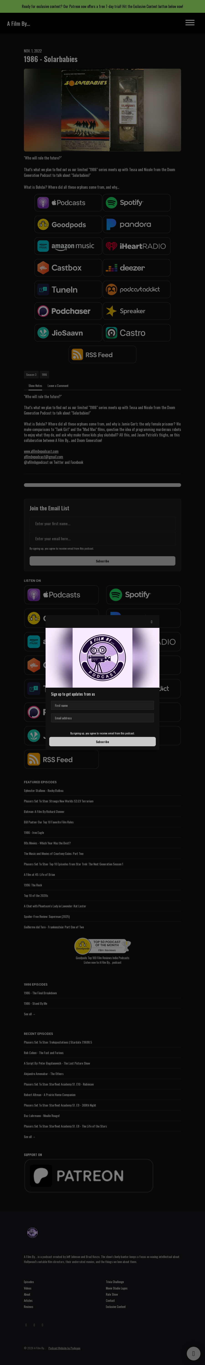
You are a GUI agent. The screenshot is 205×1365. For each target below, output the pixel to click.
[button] (151, 621)
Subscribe (102, 741)
